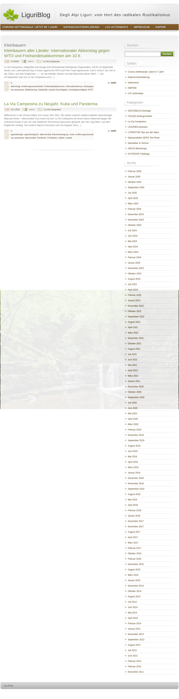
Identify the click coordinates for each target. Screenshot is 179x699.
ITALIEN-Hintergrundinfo (140, 116)
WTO (90, 90)
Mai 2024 (132, 241)
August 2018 (134, 494)
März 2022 (133, 332)
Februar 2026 (134, 171)
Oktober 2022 (134, 311)
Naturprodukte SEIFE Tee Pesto (144, 137)
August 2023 (134, 279)
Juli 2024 (132, 230)
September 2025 (136, 187)
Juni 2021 (133, 359)
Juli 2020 (132, 402)
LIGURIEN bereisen (138, 127)
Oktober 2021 (134, 343)
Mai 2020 (132, 413)
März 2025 (133, 203)
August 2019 (134, 446)
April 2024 (133, 246)
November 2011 (136, 672)
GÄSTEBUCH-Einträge (139, 111)
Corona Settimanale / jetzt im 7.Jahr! (146, 72)
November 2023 (136, 268)
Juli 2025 (132, 193)
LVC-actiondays (135, 93)
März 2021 (133, 376)
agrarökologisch (31, 134)
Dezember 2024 (136, 214)
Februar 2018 (134, 510)
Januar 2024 (134, 263)
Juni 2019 (133, 451)
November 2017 (136, 526)
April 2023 (133, 289)
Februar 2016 (134, 559)
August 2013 (134, 645)
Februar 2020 (134, 429)
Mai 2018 (132, 499)
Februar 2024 (134, 257)
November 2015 (136, 564)
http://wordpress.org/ (136, 693)
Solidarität (42, 90)
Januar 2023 (134, 300)
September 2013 (136, 639)
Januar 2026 (134, 176)
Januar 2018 (134, 516)
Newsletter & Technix (138, 143)
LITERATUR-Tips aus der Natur (143, 132)
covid (71, 134)
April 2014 (133, 618)
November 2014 (136, 585)
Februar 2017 (134, 548)
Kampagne (88, 86)
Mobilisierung (31, 90)
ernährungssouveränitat (32, 86)
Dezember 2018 (136, 478)
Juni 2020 (133, 408)
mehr (113, 82)
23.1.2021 (15, 109)
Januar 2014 (134, 629)
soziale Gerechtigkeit (57, 90)
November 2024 (136, 219)
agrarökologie (17, 134)
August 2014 (134, 596)
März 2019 (133, 467)
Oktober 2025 (134, 182)
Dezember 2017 (136, 521)
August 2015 (134, 569)
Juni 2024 (133, 236)
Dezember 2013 (136, 634)
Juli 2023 (132, 284)
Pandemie (41, 138)
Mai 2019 (132, 456)
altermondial (45, 134)
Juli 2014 (132, 602)
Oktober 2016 (134, 553)
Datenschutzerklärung (139, 77)
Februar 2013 (134, 661)
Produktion (52, 138)
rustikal (68, 138)
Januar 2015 (134, 580)
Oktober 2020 (134, 392)
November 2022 (136, 306)
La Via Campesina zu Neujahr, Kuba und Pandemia (51, 104)
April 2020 (133, 419)
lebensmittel (30, 138)
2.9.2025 (15, 61)
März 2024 (133, 252)
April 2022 (133, 327)
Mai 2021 (132, 365)
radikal (61, 138)
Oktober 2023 (134, 273)
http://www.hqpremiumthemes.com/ (164, 693)
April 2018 (133, 505)
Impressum (133, 82)
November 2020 (136, 386)
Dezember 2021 (136, 338)
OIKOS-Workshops (137, 148)
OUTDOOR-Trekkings (139, 154)
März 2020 (133, 424)
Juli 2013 (132, 650)
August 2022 (134, 322)
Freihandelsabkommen (54, 86)
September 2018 (136, 489)
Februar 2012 (134, 666)
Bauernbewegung (60, 134)
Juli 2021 (132, 354)
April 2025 (133, 198)
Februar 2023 (134, 295)
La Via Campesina (51, 61)
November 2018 (136, 483)
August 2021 (134, 349)
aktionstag (15, 86)
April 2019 (133, 462)
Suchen (167, 54)
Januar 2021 (134, 381)
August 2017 (134, 532)
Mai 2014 (132, 612)
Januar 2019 (134, 472)
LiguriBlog (26, 14)
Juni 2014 (133, 607)
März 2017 (133, 542)
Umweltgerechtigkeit (78, 90)
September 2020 (136, 397)
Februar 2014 (134, 623)
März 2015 (133, 575)
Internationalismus (74, 86)
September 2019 (136, 440)
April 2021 (133, 370)
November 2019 (136, 435)
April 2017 (133, 537)
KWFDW (132, 88)
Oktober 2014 (134, 591)
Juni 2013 (133, 655)
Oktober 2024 (134, 225)
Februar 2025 (134, 209)
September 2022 (136, 316)
